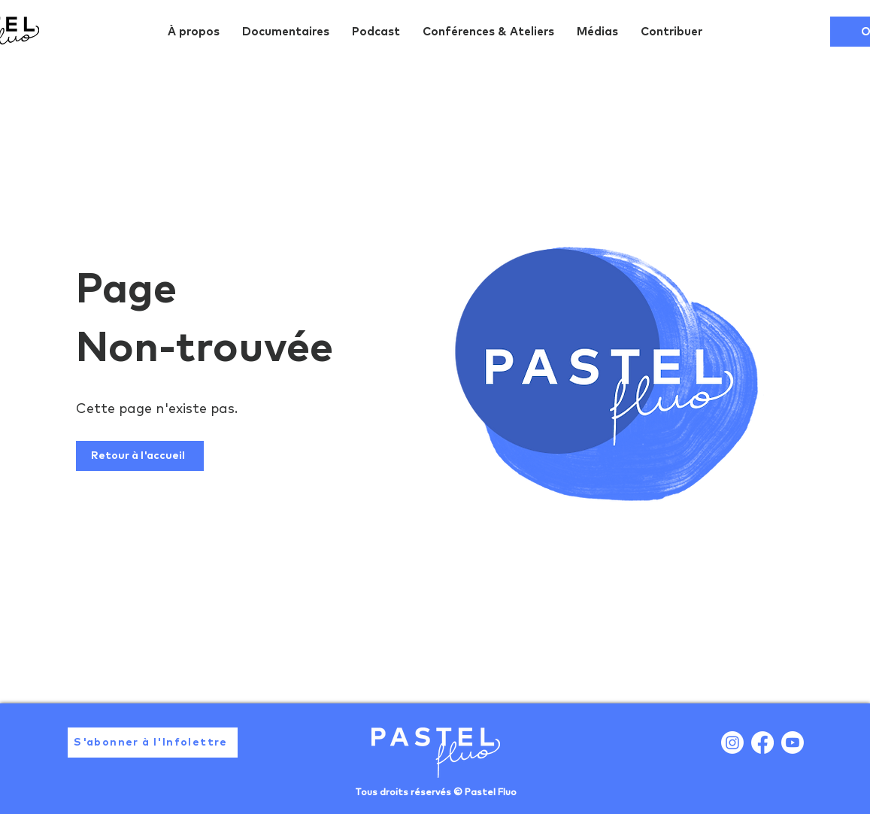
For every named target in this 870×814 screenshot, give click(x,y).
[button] (153, 742)
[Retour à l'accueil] (140, 456)
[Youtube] (792, 742)
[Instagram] (732, 742)
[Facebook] (762, 742)
